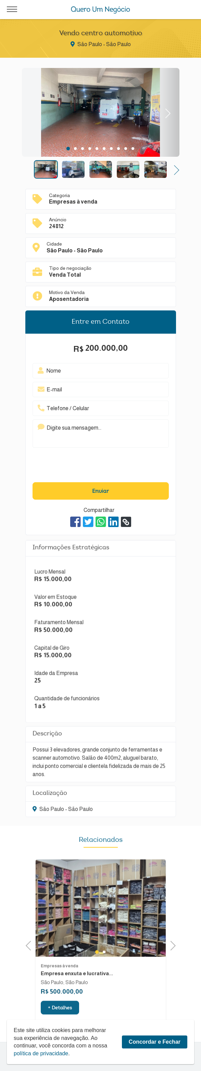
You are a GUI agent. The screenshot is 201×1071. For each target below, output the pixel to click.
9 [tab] (125, 148)
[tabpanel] (100, 113)
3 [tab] (82, 148)
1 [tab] (68, 148)
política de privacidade (41, 1053)
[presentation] (90, 466)
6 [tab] (104, 148)
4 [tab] (89, 148)
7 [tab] (111, 148)
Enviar (100, 491)
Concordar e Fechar (154, 1042)
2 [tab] (75, 148)
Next (165, 112)
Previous (30, 944)
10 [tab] (132, 148)
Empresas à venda (59, 982)
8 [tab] (118, 148)
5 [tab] (97, 148)
